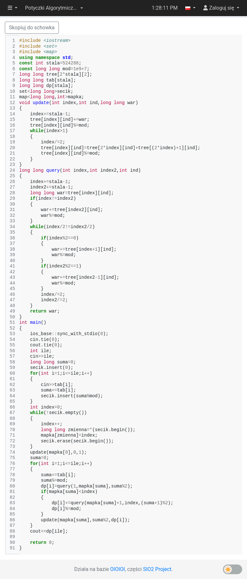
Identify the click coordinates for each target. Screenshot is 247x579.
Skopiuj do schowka (32, 27)
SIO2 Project (157, 569)
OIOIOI (117, 569)
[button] (54, 8)
